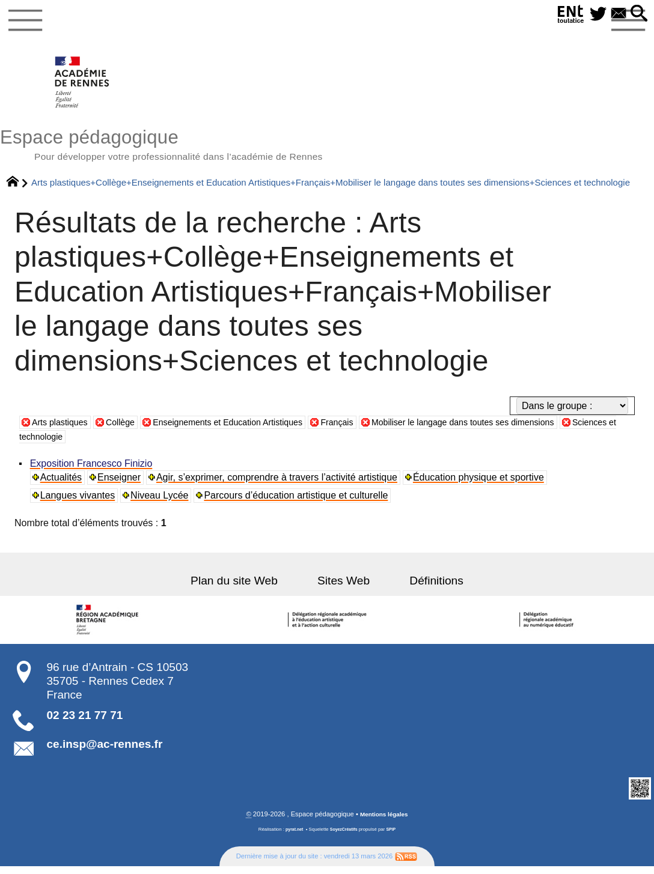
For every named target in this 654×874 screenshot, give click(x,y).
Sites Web (343, 587)
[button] (637, 14)
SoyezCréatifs (344, 837)
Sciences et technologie (82, 444)
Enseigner (120, 484)
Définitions (423, 587)
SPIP (393, 837)
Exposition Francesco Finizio (92, 471)
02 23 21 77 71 (85, 722)
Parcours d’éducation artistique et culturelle (298, 502)
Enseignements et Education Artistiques (249, 429)
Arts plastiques (63, 429)
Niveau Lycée (161, 502)
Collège (129, 429)
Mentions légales (384, 821)
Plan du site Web (248, 587)
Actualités (62, 484)
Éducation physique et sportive (480, 484)
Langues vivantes (79, 502)
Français (370, 429)
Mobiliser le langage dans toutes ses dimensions (510, 429)
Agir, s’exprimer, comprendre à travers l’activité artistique (278, 484)
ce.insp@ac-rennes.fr (105, 751)
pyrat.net (292, 837)
